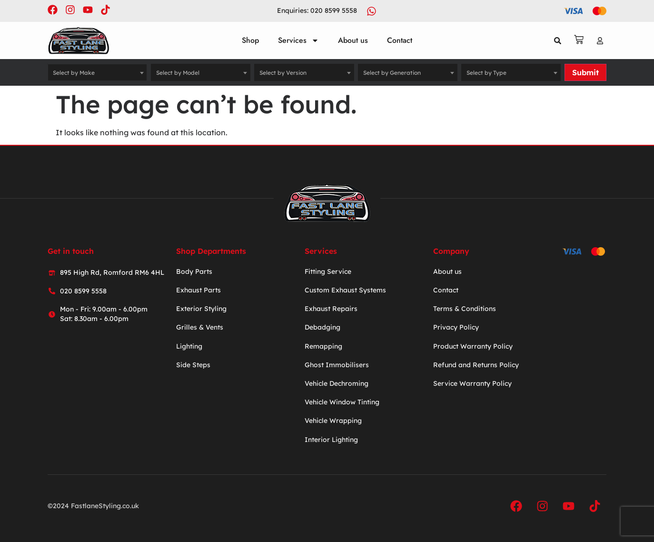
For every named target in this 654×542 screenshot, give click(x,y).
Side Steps (193, 365)
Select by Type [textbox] (486, 72)
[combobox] (97, 72)
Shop (250, 40)
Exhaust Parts (198, 290)
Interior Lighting (331, 439)
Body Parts (194, 271)
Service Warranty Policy (472, 383)
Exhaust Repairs (331, 308)
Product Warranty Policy (473, 346)
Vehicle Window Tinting (342, 402)
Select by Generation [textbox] (392, 72)
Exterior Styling (201, 308)
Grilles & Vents (199, 327)
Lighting (189, 346)
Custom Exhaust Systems (345, 290)
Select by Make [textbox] (74, 72)
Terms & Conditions (464, 308)
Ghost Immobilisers (337, 365)
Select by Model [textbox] (177, 72)
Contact (399, 40)
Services (298, 40)
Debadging (322, 327)
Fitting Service (328, 271)
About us (353, 40)
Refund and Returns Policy (476, 365)
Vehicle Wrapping (333, 420)
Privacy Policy (456, 327)
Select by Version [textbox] (283, 72)
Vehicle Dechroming (336, 383)
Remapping (323, 346)
